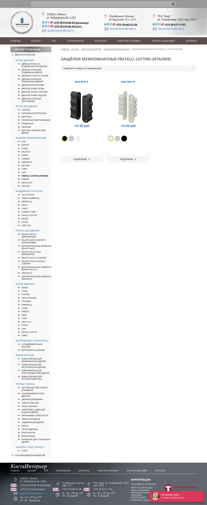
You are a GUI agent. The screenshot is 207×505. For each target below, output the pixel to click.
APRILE (25, 335)
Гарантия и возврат (129, 40)
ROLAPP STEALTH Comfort (34, 257)
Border (25, 179)
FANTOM (25, 186)
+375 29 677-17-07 (174, 24)
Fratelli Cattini (29, 215)
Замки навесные (30, 402)
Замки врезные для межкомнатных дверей (34, 360)
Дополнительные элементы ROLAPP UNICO (36, 247)
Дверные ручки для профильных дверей (32, 80)
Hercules (26, 225)
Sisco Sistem (28, 194)
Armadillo (27, 201)
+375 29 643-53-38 (126, 24)
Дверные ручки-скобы (33, 88)
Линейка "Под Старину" (30, 447)
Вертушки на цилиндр (33, 350)
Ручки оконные (30, 406)
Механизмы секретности (35, 415)
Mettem (25, 165)
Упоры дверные (25, 283)
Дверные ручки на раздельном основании (34, 65)
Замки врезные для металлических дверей (34, 366)
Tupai (24, 169)
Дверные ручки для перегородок (31, 100)
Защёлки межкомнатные (31, 137)
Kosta (24, 205)
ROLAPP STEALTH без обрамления (31, 253)
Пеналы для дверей (27, 230)
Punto (25, 208)
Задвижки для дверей (33, 422)
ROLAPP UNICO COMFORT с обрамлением (34, 241)
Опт (54, 40)
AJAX (24, 172)
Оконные (26, 127)
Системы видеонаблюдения (30, 455)
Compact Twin (29, 211)
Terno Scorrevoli (30, 198)
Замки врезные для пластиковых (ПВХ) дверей (35, 371)
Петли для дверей (26, 106)
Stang (25, 291)
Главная (15, 40)
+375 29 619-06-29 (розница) (71, 23)
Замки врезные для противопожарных (32, 377)
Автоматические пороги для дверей (35, 389)
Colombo (26, 301)
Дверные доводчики (32, 399)
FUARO (25, 148)
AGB (23, 141)
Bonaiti (25, 145)
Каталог (36, 40)
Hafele (25, 222)
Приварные (27, 123)
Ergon (25, 218)
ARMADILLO (27, 162)
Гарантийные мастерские (143, 483)
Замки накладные (31, 419)
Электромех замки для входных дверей (33, 411)
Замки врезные (25, 355)
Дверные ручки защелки (34, 95)
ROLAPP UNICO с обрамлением (29, 235)
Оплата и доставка (163, 40)
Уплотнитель (28, 432)
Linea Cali (26, 321)
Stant (24, 450)
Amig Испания (29, 298)
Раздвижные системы (29, 191)
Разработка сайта (181, 489)
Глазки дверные (30, 429)
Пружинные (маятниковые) (36, 120)
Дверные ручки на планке (35, 75)
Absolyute (27, 182)
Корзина (191, 40)
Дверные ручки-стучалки (34, 92)
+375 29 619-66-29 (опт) (67, 26)
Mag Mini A (81, 81)
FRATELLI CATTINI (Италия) (35, 176)
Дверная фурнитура (25, 54)
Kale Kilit (26, 151)
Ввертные (27, 116)
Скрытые (26, 110)
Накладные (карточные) (34, 113)
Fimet (24, 315)
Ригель (25, 425)
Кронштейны (28, 436)
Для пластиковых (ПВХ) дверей (34, 131)
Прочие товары (25, 383)
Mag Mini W (128, 81)
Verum (25, 287)
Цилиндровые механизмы (32, 340)
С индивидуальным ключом (32, 345)
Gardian (26, 158)
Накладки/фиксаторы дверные (33, 394)
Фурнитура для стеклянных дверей (36, 440)
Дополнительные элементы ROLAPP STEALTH (36, 268)
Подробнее (80, 159)
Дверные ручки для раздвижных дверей (32, 71)
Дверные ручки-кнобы (33, 85)
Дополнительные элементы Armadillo (36, 277)
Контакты (101, 40)
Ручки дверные (25, 60)
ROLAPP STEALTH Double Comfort (33, 262)
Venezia (25, 311)
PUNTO (25, 155)
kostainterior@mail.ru (61, 30)
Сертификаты (75, 40)
